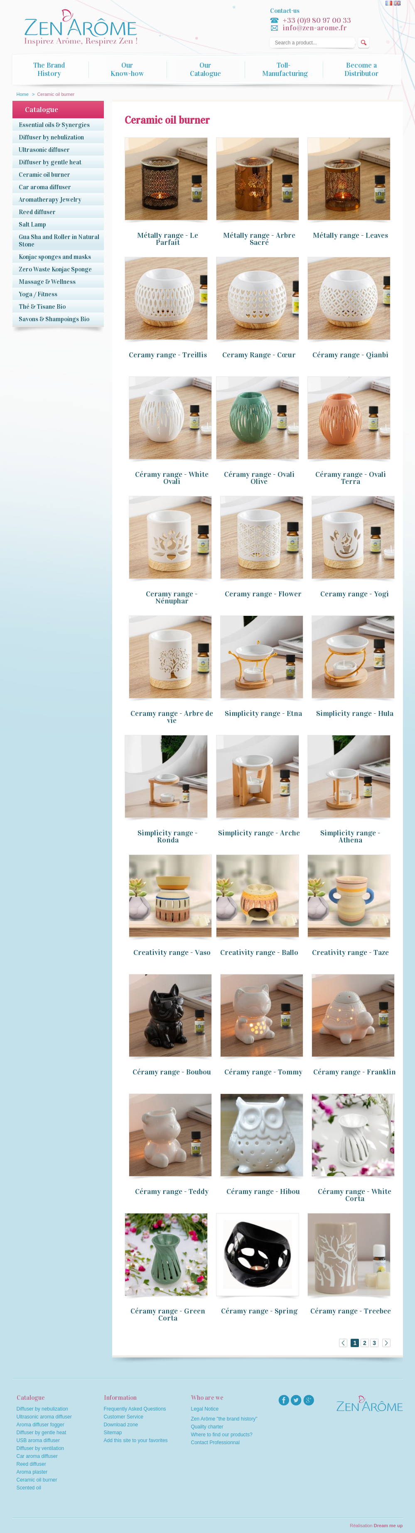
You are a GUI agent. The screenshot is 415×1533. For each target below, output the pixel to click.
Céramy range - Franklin (354, 1072)
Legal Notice (205, 1409)
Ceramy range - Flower (263, 593)
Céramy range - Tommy (263, 1072)
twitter (296, 1400)
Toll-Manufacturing (285, 69)
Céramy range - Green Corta (167, 1314)
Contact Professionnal (215, 1442)
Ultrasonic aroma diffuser (44, 1417)
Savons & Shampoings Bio (54, 319)
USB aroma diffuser (38, 1440)
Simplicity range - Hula (354, 713)
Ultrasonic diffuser (44, 150)
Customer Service (123, 1417)
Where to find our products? (222, 1435)
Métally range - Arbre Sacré (259, 239)
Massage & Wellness (47, 282)
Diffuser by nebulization (51, 137)
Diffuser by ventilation (40, 1448)
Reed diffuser (37, 212)
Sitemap (113, 1432)
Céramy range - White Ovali (172, 478)
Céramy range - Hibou (263, 1191)
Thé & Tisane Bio (42, 306)
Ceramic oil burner (44, 174)
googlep (308, 1400)
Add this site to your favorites (136, 1440)
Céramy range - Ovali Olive (259, 478)
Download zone (121, 1425)
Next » (386, 1343)
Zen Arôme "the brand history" (224, 1419)
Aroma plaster (32, 1472)
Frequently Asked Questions (135, 1409)
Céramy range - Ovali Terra (350, 478)
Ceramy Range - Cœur (259, 354)
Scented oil (29, 1488)
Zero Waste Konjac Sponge (55, 269)
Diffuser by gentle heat (50, 162)
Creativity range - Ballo (259, 952)
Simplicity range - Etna (263, 713)
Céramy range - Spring (259, 1311)
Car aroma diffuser (45, 187)
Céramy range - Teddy (172, 1191)
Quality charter (207, 1427)
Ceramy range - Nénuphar (172, 597)
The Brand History (49, 69)
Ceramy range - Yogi (354, 593)
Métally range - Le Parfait (167, 239)
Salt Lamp (32, 224)
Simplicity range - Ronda (168, 836)
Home (23, 94)
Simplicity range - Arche (259, 832)
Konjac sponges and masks (55, 257)
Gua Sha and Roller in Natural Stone (59, 240)
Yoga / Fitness (38, 294)
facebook (283, 1400)
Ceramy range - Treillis (168, 354)
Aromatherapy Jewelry (50, 199)
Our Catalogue (205, 69)
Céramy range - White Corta (354, 1195)
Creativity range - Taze (350, 952)
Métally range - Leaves (350, 235)
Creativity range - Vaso (172, 952)
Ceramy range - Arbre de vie (171, 717)
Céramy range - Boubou (172, 1072)
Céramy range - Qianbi (350, 354)
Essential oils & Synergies (54, 125)
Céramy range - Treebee (350, 1311)
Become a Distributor (361, 69)
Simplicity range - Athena (350, 836)
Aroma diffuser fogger (40, 1425)
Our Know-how (127, 69)
